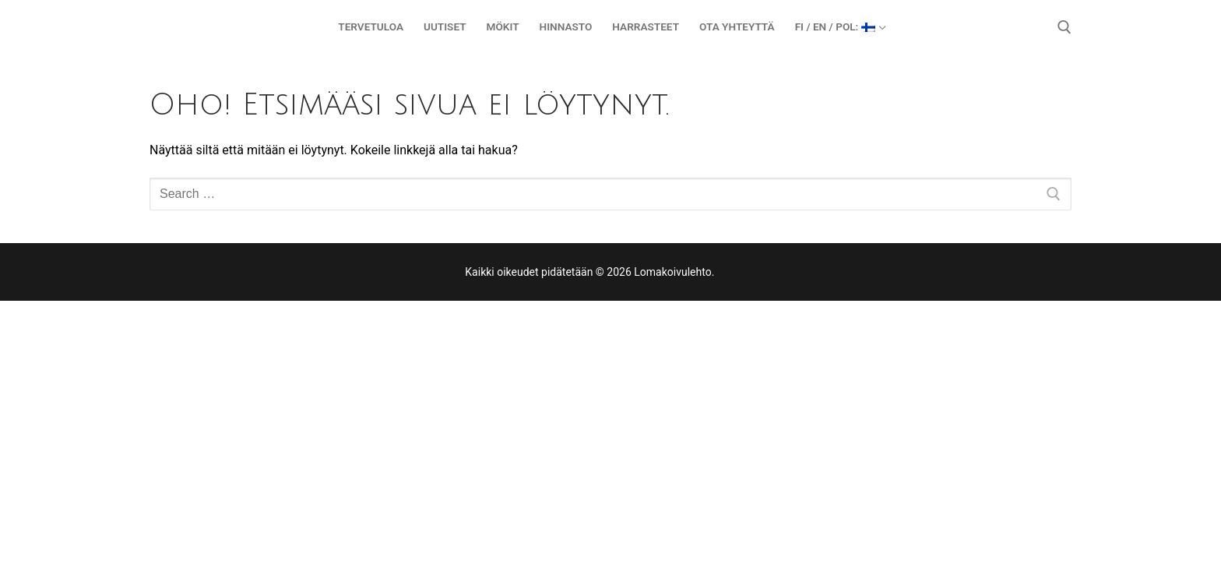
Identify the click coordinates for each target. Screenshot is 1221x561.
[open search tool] (1064, 27)
